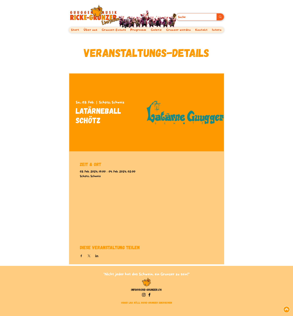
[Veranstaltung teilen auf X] (89, 256)
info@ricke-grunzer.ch (146, 289)
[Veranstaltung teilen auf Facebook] (81, 256)
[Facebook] (149, 294)
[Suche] (194, 17)
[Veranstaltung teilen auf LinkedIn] (96, 256)
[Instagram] (143, 294)
